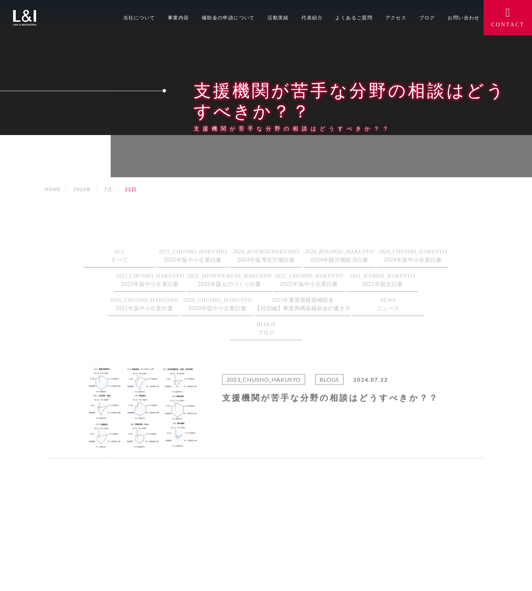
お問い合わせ (463, 17)
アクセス (396, 17)
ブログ (427, 17)
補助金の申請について (228, 17)
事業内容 (178, 17)
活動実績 (278, 17)
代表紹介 (312, 17)
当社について (139, 17)
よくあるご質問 (354, 17)
